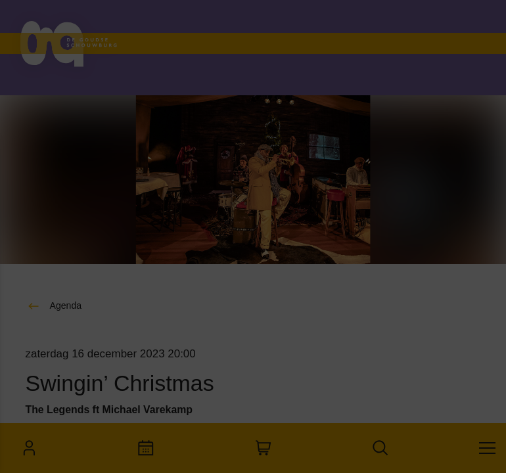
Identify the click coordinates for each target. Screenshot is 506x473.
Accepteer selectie (111, 448)
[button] (98, 282)
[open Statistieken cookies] (202, 363)
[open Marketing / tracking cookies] (202, 323)
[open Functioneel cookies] (202, 284)
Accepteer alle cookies (112, 410)
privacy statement (59, 239)
